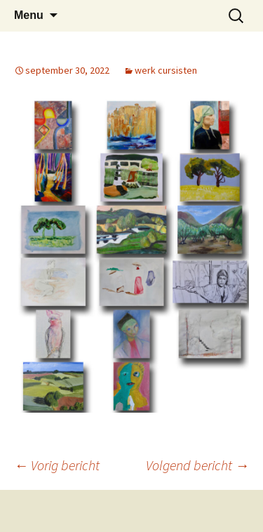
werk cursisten (166, 70)
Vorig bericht (57, 465)
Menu (28, 15)
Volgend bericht (197, 465)
